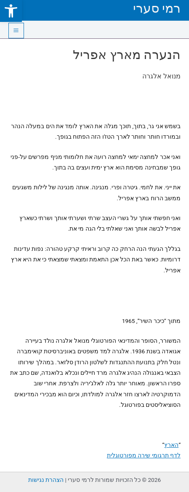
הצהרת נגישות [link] (46, 479)
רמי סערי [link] (157, 8)
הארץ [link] (171, 444)
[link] (11, 11)
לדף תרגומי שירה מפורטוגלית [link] (144, 455)
